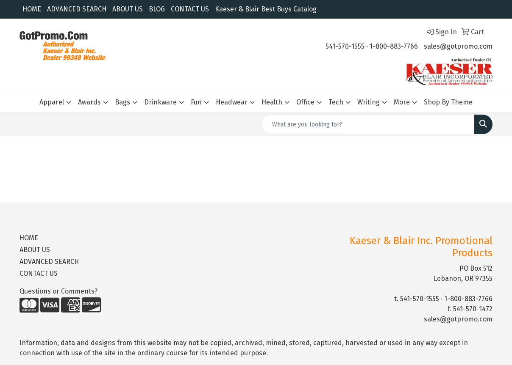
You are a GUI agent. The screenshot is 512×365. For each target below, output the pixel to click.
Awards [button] (89, 102)
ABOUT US (127, 9)
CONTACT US (190, 9)
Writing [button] (368, 102)
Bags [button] (122, 102)
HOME (31, 9)
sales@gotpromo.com (458, 46)
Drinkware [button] (160, 102)
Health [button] (272, 102)
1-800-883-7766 (394, 46)
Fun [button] (196, 102)
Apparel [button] (51, 102)
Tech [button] (335, 102)
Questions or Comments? (58, 291)
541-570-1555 (345, 46)
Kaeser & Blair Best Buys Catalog (266, 9)
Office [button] (305, 102)
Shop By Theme (448, 102)
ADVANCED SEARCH (76, 9)
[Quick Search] (368, 124)
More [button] (402, 102)
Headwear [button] (232, 102)
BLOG (157, 9)
